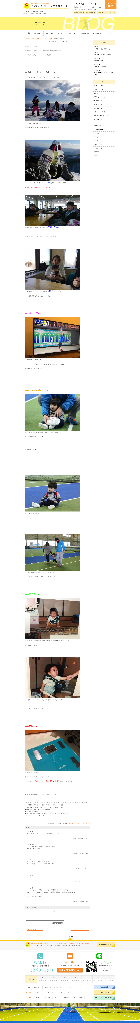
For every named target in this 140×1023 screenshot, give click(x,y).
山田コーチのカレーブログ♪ (101, 115)
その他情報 (96, 133)
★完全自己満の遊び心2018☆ (35, 928)
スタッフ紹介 (46, 996)
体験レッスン (37, 985)
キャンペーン (97, 141)
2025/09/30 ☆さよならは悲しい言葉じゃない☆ (103, 48)
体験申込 (81, 996)
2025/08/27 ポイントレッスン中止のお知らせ (102, 54)
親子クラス (70, 991)
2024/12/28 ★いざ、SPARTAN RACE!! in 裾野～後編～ (103, 73)
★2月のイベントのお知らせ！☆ (80, 928)
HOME (27, 38)
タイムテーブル (98, 148)
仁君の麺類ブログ (98, 108)
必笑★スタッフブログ (41, 38)
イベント (96, 137)
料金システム (47, 985)
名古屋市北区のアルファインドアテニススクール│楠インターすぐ (73, 942)
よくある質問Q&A (98, 129)
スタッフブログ (98, 144)
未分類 (49, 38)
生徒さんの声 (97, 126)
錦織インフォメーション (100, 89)
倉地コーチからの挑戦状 (100, 112)
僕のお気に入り (98, 104)
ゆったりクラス (49, 991)
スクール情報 (65, 996)
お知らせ (96, 93)
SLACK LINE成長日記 (99, 86)
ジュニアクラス (60, 991)
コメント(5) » (86, 822)
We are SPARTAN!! (99, 100)
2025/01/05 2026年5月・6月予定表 (100, 65)
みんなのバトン (98, 119)
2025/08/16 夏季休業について (98, 60)
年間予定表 (96, 152)
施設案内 (38, 996)
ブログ (32, 38)
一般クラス (38, 991)
